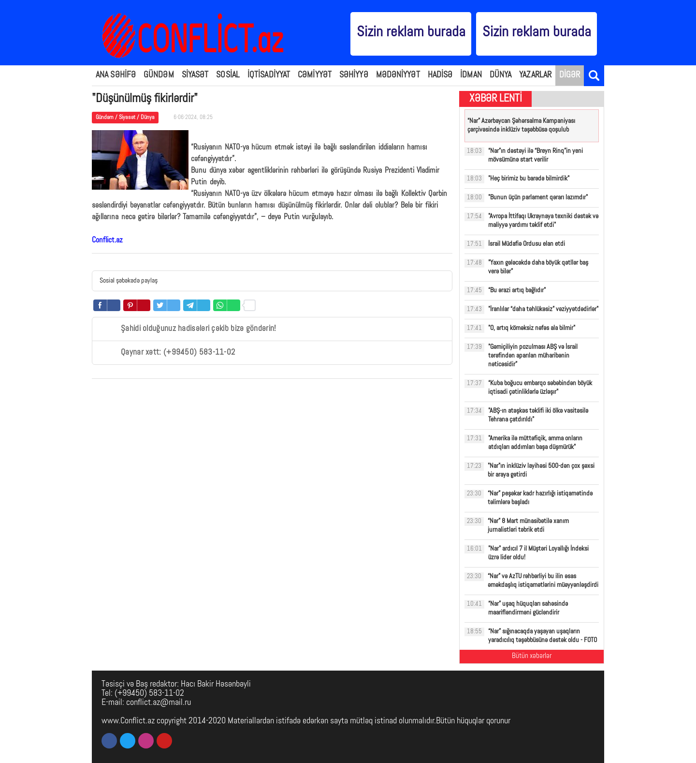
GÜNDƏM (159, 75)
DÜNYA (501, 75)
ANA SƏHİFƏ (116, 75)
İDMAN (471, 75)
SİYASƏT (195, 75)
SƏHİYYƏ (353, 75)
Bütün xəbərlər (531, 656)
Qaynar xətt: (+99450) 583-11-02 (167, 352)
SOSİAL (228, 75)
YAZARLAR (535, 75)
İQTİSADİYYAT (268, 75)
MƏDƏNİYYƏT (398, 75)
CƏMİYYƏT (315, 75)
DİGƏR (569, 75)
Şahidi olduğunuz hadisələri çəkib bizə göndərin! (188, 329)
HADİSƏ (440, 75)
